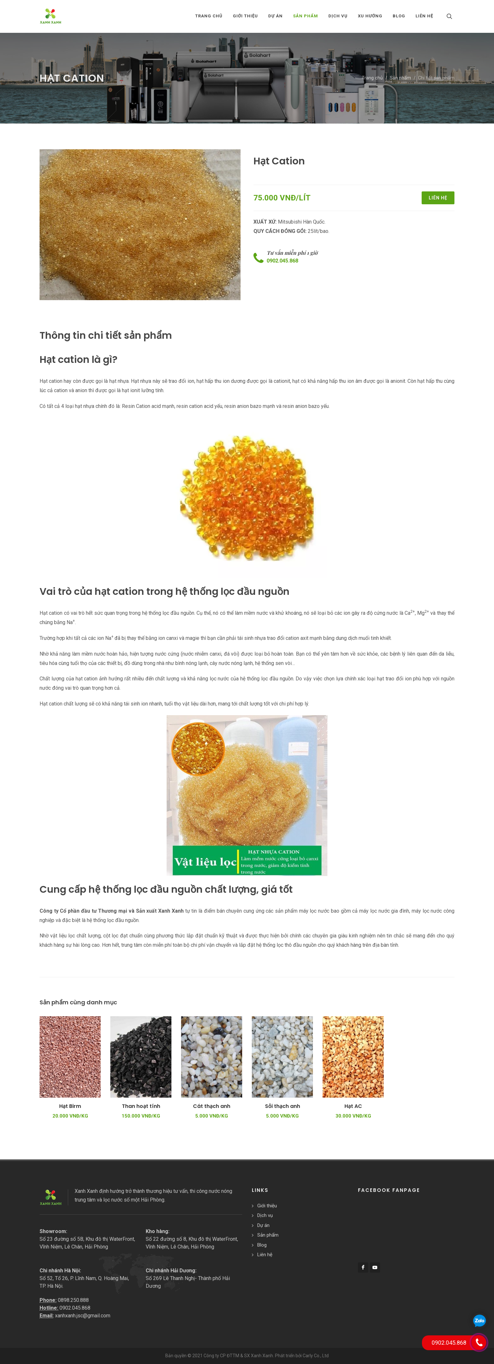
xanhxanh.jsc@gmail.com (82, 1316)
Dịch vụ (265, 1215)
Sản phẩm (400, 78)
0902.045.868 (282, 261)
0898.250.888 (73, 1300)
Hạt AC (353, 1106)
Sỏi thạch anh (282, 1106)
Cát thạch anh (211, 1106)
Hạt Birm (70, 1106)
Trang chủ (209, 16)
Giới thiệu (267, 1206)
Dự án (263, 1225)
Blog (262, 1245)
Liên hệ (438, 197)
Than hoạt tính (141, 1106)
